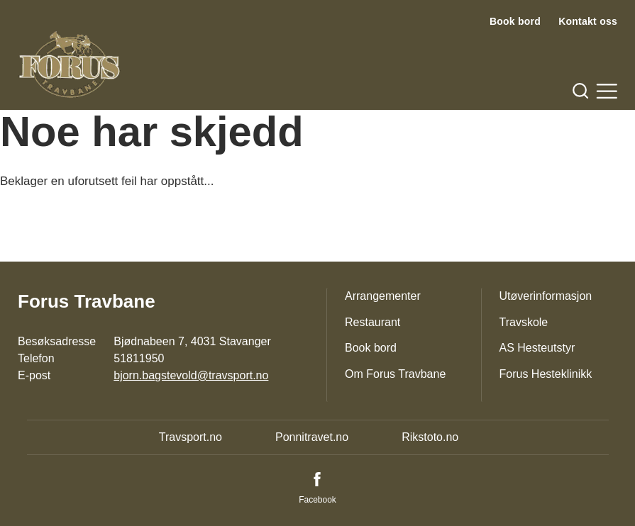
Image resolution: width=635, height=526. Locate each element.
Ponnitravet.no (311, 437)
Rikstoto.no (430, 437)
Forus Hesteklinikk (545, 374)
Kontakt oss (587, 21)
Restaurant (372, 322)
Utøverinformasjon (545, 296)
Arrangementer (383, 296)
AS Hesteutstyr (537, 348)
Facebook (317, 500)
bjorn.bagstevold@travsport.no (191, 375)
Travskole (523, 322)
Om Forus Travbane (395, 374)
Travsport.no (190, 437)
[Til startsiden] (69, 64)
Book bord (515, 21)
